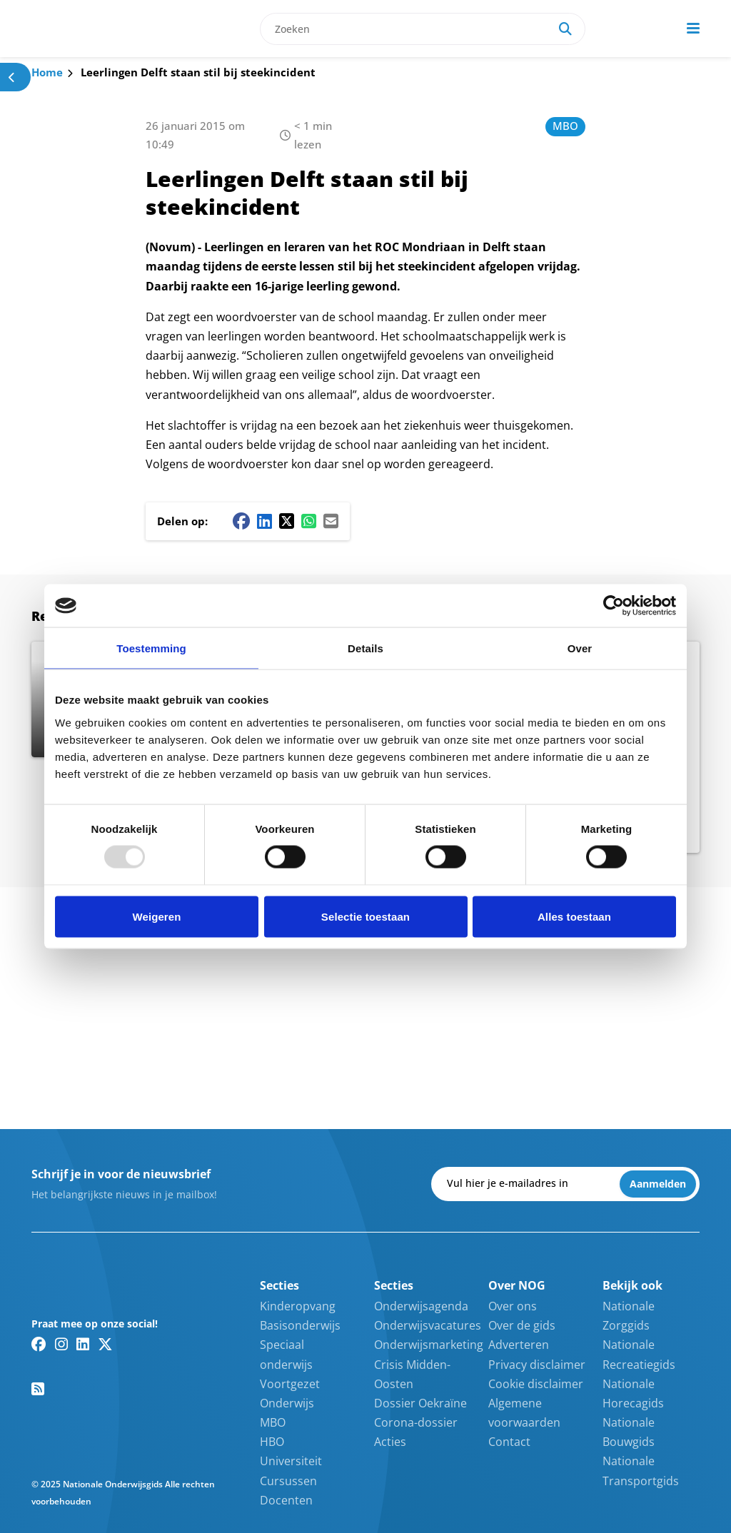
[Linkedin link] (82, 1344)
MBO (565, 125)
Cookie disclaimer (535, 1384)
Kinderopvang (298, 1306)
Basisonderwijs (300, 1325)
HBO (272, 1441)
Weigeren (156, 916)
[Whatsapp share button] (308, 521)
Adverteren (518, 1344)
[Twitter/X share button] (286, 521)
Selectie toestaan (365, 916)
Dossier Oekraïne (420, 1403)
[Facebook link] (38, 1344)
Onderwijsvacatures (427, 1325)
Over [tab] (580, 648)
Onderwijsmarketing (428, 1344)
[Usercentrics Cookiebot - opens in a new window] (613, 606)
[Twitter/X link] (105, 1344)
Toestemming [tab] (151, 648)
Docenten (286, 1500)
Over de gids (521, 1325)
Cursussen (288, 1481)
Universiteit (291, 1461)
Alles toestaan (574, 916)
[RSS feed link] (37, 1389)
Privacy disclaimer (536, 1364)
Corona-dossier (416, 1422)
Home (47, 72)
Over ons (512, 1306)
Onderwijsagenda (421, 1306)
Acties (390, 1441)
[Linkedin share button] (264, 521)
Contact (509, 1441)
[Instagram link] (61, 1344)
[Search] (565, 29)
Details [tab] (365, 648)
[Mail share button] (330, 521)
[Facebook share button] (241, 521)
